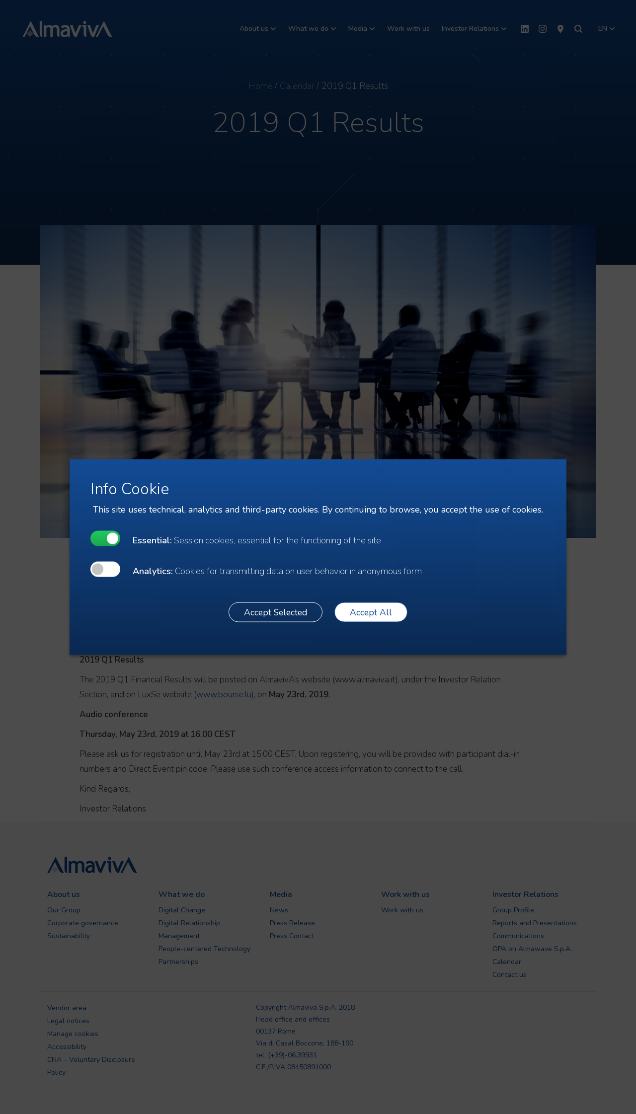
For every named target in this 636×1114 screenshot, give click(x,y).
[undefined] (105, 538)
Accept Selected (275, 612)
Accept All (371, 612)
